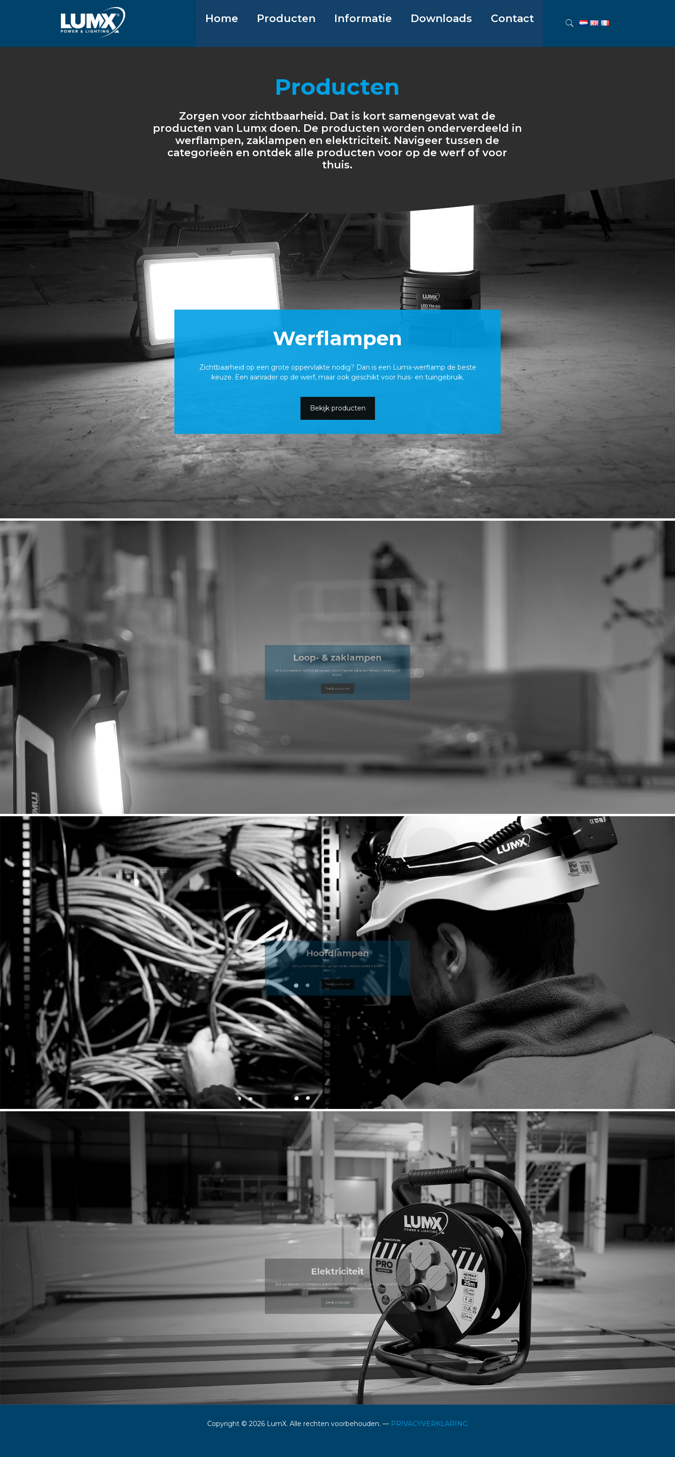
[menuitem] (286, 42)
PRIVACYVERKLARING (429, 1423)
